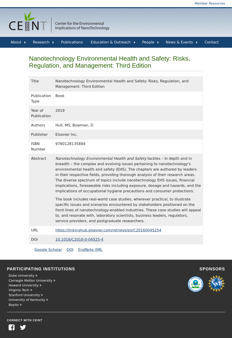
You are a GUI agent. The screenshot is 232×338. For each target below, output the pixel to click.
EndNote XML (90, 250)
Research (43, 44)
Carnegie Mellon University (30, 280)
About (18, 44)
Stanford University (24, 295)
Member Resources (210, 3)
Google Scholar (48, 250)
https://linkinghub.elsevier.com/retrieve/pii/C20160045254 (108, 230)
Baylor (14, 305)
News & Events (182, 44)
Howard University (24, 285)
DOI (70, 250)
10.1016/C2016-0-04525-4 (80, 239)
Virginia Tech (19, 290)
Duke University (21, 275)
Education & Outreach (113, 44)
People (150, 44)
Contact (212, 42)
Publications (72, 42)
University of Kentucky (27, 300)
